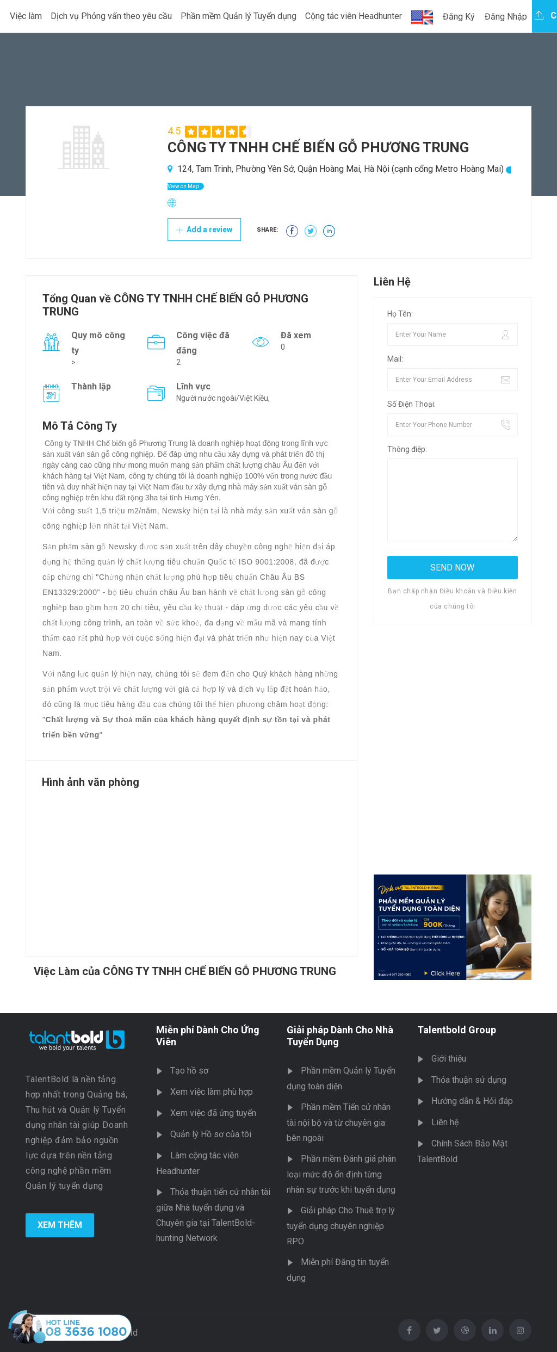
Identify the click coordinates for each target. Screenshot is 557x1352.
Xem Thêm (60, 1225)
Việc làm (26, 16)
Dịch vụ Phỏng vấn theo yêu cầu (111, 16)
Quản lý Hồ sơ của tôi (210, 1134)
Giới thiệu (448, 1058)
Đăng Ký (459, 16)
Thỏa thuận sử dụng (468, 1080)
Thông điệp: (407, 449)
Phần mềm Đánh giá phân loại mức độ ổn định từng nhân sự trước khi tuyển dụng (341, 1174)
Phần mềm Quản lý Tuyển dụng (238, 16)
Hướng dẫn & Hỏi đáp (472, 1101)
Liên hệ (445, 1122)
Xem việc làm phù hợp (211, 1092)
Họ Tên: (400, 313)
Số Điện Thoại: (411, 404)
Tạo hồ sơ (189, 1070)
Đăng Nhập (506, 16)
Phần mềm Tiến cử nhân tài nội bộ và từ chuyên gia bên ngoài (339, 1122)
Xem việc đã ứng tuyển (213, 1113)
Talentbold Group (456, 1029)
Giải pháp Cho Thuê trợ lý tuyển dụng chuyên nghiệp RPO (341, 1225)
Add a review (204, 229)
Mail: (395, 359)
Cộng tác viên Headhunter (353, 16)
